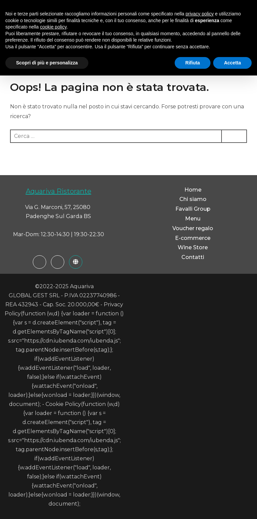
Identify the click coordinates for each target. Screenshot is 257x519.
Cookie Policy (63, 404)
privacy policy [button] (200, 13)
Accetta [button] (232, 62)
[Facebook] (39, 262)
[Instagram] (57, 262)
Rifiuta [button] (192, 62)
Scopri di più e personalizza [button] (47, 62)
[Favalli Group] (75, 262)
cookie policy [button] (53, 27)
